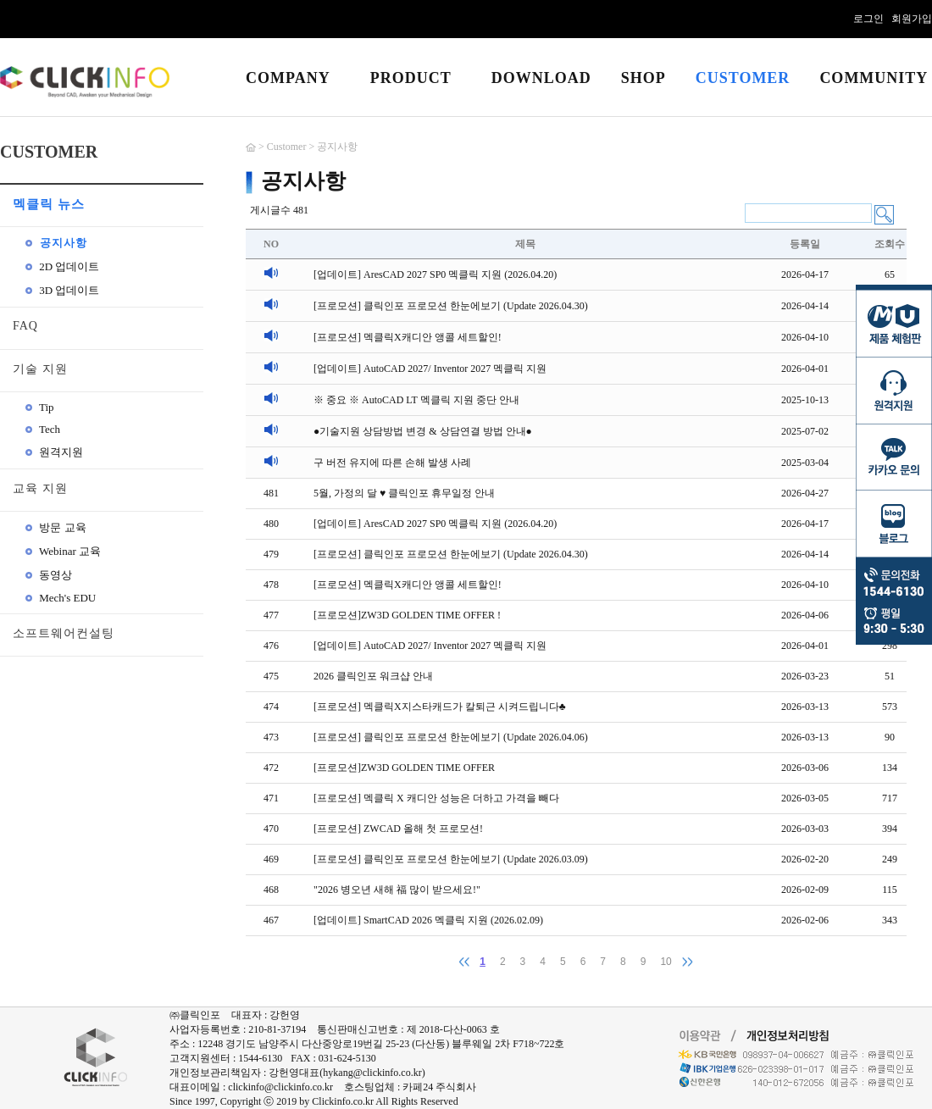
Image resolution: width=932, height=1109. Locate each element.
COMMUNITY (873, 77)
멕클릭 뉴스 (49, 204)
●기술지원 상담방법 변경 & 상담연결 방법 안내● (422, 431)
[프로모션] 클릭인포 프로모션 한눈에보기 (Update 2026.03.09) (450, 859)
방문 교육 (55, 527)
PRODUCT (411, 77)
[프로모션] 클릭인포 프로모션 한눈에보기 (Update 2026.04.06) (450, 737)
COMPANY (288, 77)
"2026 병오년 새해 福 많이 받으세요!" (396, 890)
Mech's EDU (60, 597)
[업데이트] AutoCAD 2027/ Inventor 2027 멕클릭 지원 (429, 368)
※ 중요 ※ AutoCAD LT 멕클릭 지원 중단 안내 (416, 400)
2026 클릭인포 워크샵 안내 (373, 676)
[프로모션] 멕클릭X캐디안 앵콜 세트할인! (407, 337)
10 (665, 962)
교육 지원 (40, 488)
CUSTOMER (743, 77)
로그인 (868, 19)
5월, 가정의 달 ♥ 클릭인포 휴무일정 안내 (404, 493)
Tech (42, 429)
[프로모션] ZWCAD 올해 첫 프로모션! (398, 829)
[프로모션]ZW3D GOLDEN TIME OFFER (404, 768)
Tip (39, 407)
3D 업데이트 (62, 290)
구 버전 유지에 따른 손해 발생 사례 (392, 463)
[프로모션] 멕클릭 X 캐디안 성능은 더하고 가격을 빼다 (436, 798)
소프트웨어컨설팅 (63, 633)
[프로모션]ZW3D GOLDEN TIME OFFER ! (407, 615)
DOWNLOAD (541, 77)
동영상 (48, 574)
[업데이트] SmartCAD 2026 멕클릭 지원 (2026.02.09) (428, 920)
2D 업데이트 (62, 266)
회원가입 (911, 19)
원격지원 (54, 452)
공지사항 (56, 242)
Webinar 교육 (63, 551)
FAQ (25, 325)
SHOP (643, 77)
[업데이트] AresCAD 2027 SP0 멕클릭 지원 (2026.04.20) (435, 274)
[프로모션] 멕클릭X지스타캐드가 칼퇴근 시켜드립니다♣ (439, 707)
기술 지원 (40, 369)
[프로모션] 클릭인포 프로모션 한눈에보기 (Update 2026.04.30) (450, 306)
